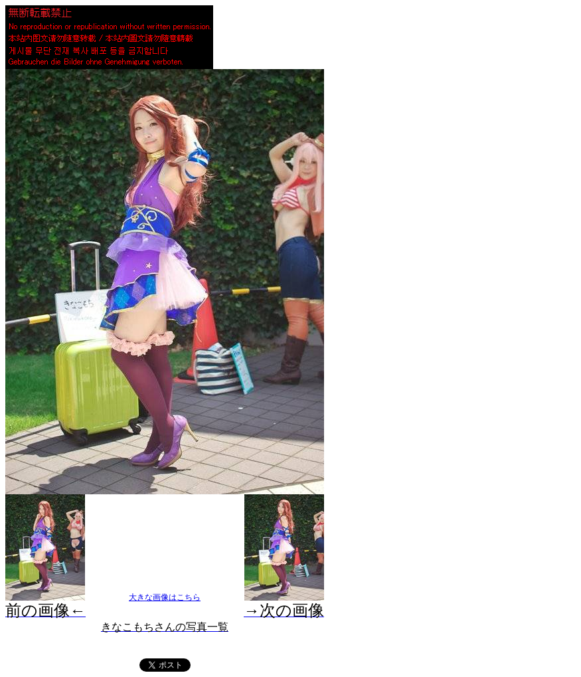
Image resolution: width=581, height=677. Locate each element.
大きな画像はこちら (165, 597)
